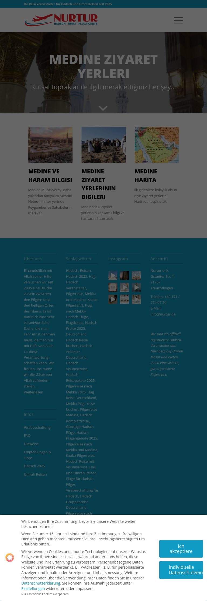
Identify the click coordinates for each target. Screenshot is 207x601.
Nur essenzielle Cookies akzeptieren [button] (45, 592)
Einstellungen (33, 586)
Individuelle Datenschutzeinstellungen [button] (186, 567)
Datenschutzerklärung (40, 580)
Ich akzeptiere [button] (181, 546)
